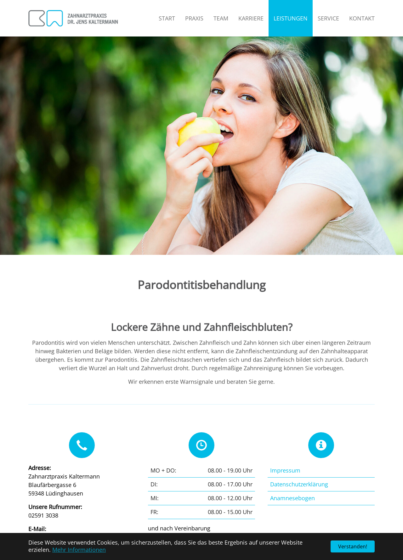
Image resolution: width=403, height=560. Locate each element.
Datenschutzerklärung (299, 484)
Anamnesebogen (292, 498)
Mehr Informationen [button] (79, 549)
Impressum (285, 470)
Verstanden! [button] (352, 546)
